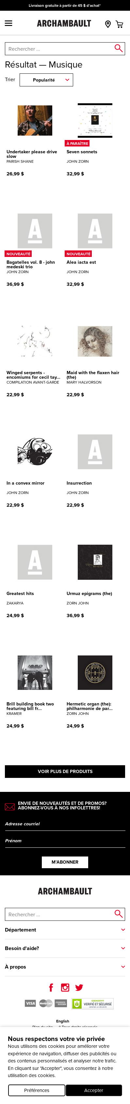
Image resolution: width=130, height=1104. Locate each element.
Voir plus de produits (65, 771)
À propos (15, 967)
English (62, 1021)
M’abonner (65, 862)
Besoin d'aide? (22, 948)
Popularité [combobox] (44, 80)
